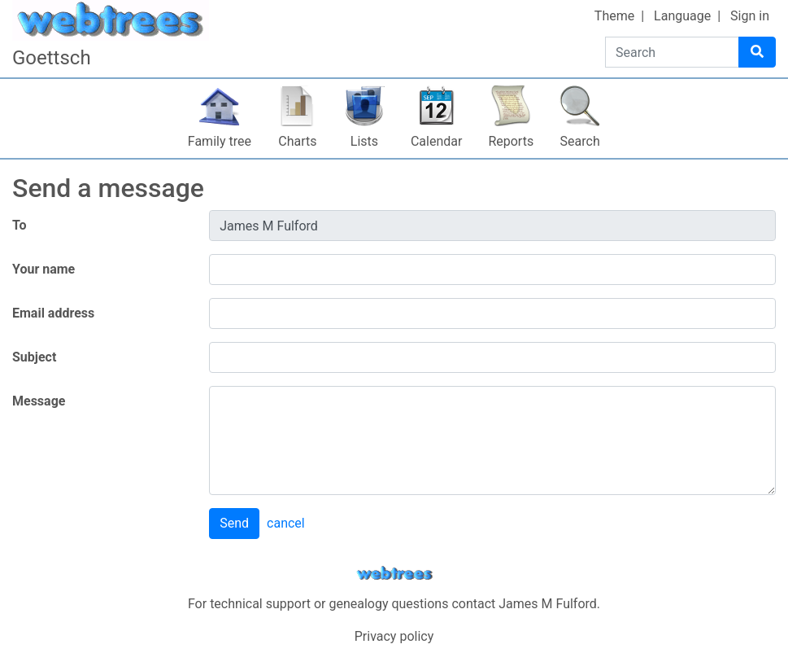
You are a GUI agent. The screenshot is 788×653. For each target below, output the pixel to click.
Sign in (749, 16)
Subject (34, 357)
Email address (53, 313)
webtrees (394, 573)
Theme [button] (614, 16)
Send (234, 523)
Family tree (219, 141)
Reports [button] (510, 141)
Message (38, 401)
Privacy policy (394, 636)
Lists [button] (364, 141)
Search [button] (580, 141)
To (19, 225)
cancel (286, 523)
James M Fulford (547, 603)
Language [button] (682, 16)
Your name (43, 269)
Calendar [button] (436, 141)
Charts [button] (297, 141)
